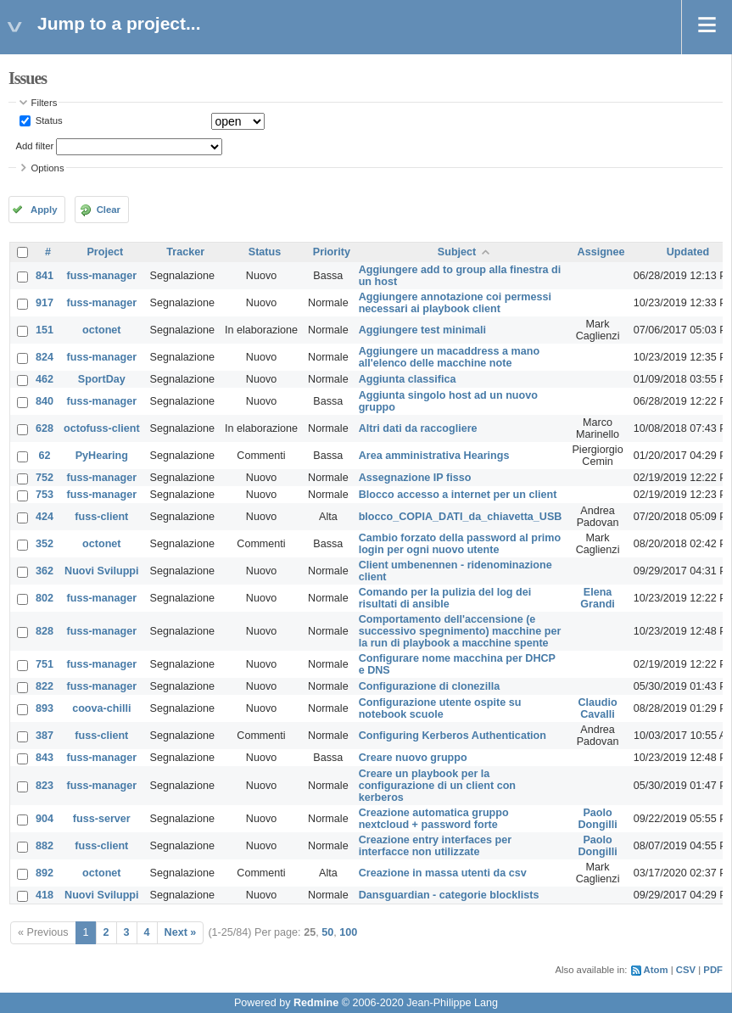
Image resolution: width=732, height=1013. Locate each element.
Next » (181, 932)
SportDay (102, 379)
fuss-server (102, 819)
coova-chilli (101, 708)
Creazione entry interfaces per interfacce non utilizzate (435, 846)
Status (48, 120)
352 (44, 544)
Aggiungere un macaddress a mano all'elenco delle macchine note (449, 357)
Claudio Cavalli (597, 708)
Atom (656, 970)
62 (45, 456)
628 (44, 428)
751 (44, 664)
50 (327, 932)
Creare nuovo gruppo (413, 758)
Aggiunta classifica (407, 379)
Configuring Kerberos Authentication (452, 736)
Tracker (185, 252)
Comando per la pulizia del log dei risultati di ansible (445, 598)
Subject (457, 252)
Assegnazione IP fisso (415, 478)
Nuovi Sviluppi (101, 571)
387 (44, 736)
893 (44, 708)
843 (44, 758)
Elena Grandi (597, 598)
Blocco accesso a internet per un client (458, 495)
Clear (108, 209)
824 (44, 357)
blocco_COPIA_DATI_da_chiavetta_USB (460, 517)
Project (105, 252)
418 (44, 895)
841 (44, 276)
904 (44, 819)
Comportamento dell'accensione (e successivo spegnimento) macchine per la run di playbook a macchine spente (460, 631)
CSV (686, 970)
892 (44, 873)
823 (44, 786)
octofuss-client (102, 428)
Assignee (601, 252)
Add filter (35, 146)
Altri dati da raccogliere (418, 428)
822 (44, 686)
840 (44, 401)
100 (348, 932)
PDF (713, 970)
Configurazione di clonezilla (429, 686)
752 (44, 478)
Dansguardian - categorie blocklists (449, 895)
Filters (44, 103)
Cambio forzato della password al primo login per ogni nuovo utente (460, 544)
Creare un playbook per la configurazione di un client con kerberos (437, 785)
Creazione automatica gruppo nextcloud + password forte (434, 819)
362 (44, 571)
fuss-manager (102, 276)
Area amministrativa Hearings (434, 456)
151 (44, 330)
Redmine (315, 1003)
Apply (44, 209)
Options (47, 168)
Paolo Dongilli (597, 819)
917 (44, 303)
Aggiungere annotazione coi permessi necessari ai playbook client (455, 303)
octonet (101, 330)
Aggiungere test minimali (422, 330)
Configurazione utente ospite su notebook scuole (440, 708)
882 (44, 846)
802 (44, 598)
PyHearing (101, 456)
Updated (688, 252)
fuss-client (101, 517)
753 (44, 495)
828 (44, 631)
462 (44, 379)
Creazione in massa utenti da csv (443, 873)
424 (44, 517)
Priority (331, 252)
